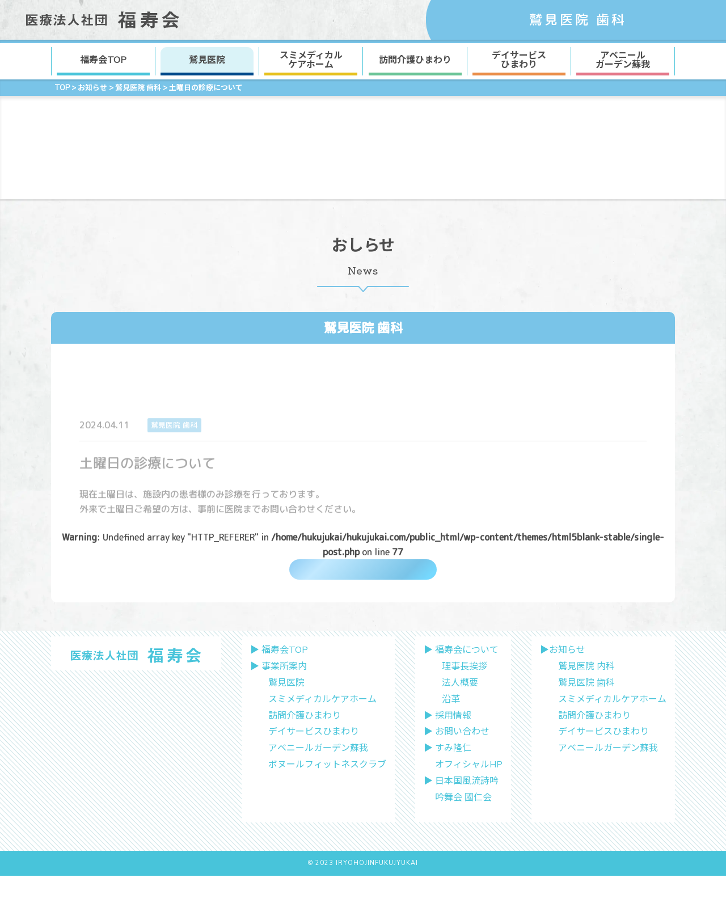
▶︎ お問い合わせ (456, 755)
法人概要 (460, 706)
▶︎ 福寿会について (461, 674)
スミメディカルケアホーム (322, 722)
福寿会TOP (103, 60)
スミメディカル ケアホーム (311, 60)
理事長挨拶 (464, 690)
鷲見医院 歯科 (363, 327)
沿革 (451, 722)
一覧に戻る (363, 576)
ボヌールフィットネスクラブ (327, 788)
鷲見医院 (207, 60)
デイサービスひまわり (313, 755)
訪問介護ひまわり (415, 60)
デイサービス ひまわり (519, 60)
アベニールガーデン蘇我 (318, 772)
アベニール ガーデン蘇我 (623, 60)
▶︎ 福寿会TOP (279, 674)
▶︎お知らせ (562, 674)
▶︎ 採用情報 (447, 739)
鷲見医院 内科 (586, 690)
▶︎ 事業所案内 (278, 690)
